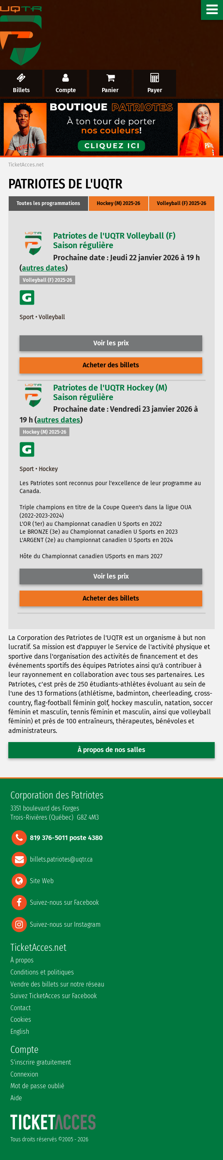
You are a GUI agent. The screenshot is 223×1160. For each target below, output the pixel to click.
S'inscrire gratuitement (40, 1062)
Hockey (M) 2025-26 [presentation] (118, 203)
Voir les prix (111, 343)
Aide (16, 1098)
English (19, 1031)
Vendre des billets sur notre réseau (57, 984)
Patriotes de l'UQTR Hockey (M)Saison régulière (110, 392)
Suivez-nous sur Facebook (64, 902)
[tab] (48, 204)
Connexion (24, 1074)
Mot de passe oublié (37, 1086)
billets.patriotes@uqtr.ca (61, 859)
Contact (20, 1008)
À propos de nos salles (111, 750)
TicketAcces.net (26, 165)
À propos (22, 960)
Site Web (42, 881)
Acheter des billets (111, 365)
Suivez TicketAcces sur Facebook (53, 996)
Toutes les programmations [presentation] (48, 203)
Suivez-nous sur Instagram (65, 924)
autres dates (43, 268)
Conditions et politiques (42, 972)
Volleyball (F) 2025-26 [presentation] (181, 203)
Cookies (20, 1019)
